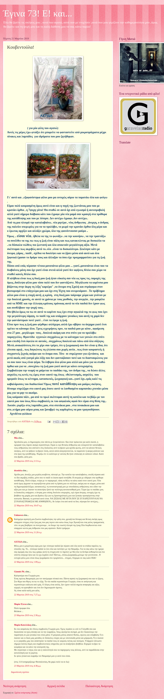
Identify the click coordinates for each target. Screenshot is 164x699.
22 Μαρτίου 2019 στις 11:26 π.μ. (28, 532)
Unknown (18, 515)
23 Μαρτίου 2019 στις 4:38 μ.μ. (27, 666)
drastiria (18, 470)
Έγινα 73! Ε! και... (37, 13)
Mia (16, 438)
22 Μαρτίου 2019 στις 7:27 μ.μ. (27, 595)
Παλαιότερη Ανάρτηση (99, 686)
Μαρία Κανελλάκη (22, 625)
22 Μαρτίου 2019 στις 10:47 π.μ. (28, 505)
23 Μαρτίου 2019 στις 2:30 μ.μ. (27, 615)
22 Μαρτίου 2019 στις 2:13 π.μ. (27, 461)
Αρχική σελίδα (56, 686)
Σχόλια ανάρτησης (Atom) (26, 693)
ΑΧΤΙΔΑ (18, 542)
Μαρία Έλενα (20, 604)
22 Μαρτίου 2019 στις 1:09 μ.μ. (27, 562)
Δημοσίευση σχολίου (20, 672)
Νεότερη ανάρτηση (14, 686)
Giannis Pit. (19, 571)
